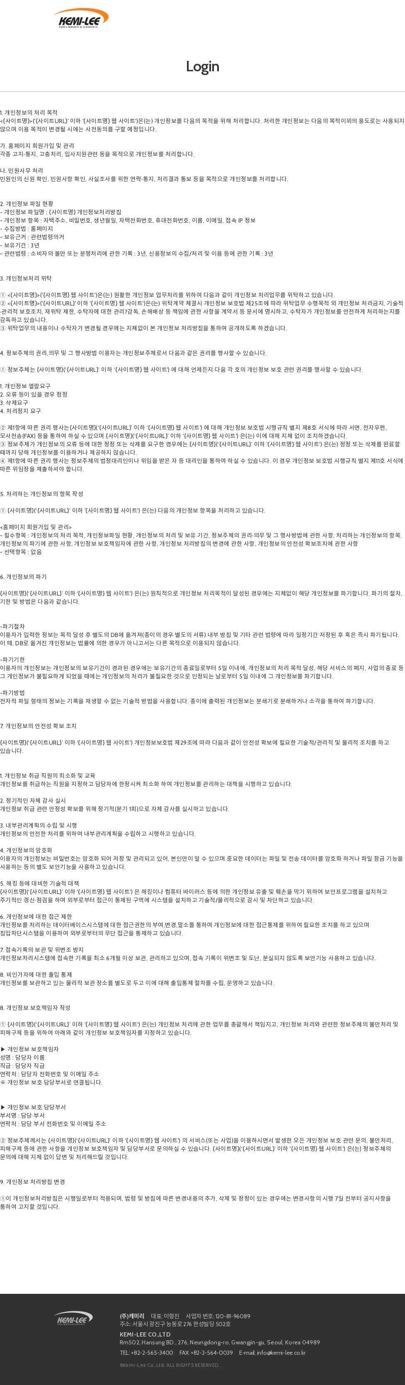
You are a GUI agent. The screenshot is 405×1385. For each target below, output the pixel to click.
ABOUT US (147, 18)
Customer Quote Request (277, 18)
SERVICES (182, 18)
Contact (330, 18)
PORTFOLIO (219, 18)
